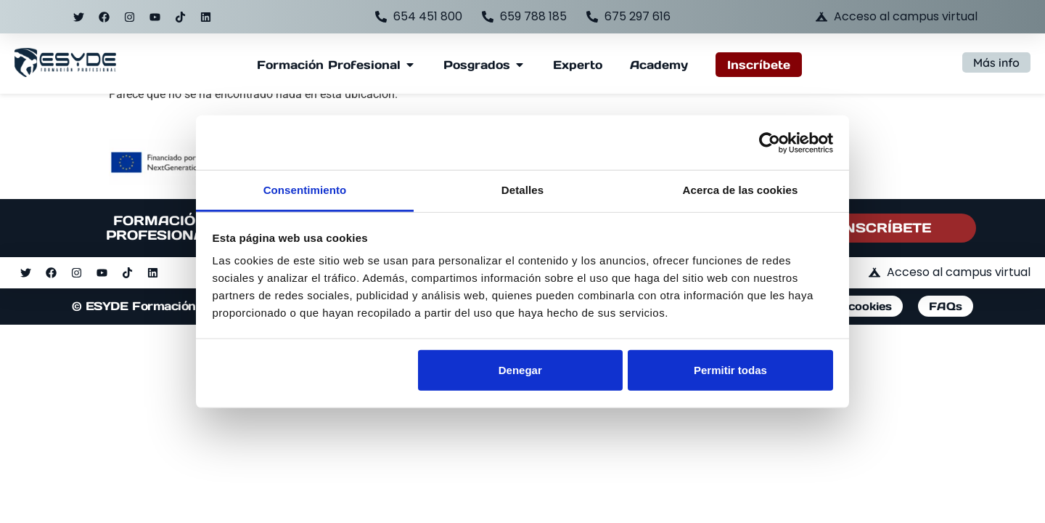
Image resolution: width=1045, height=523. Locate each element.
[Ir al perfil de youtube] (154, 17)
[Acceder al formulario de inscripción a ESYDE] (759, 64)
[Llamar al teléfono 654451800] (418, 16)
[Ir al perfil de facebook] (104, 17)
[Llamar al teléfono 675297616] (628, 16)
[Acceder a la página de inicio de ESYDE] (65, 63)
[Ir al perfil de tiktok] (180, 17)
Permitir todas (730, 369)
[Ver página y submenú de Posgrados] (476, 64)
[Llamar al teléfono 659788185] (524, 16)
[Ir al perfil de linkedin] (205, 17)
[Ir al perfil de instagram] (129, 17)
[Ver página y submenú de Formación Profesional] (329, 64)
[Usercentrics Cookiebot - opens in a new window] (769, 142)
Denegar (520, 369)
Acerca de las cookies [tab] (740, 190)
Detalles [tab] (522, 190)
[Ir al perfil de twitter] (78, 17)
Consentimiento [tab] (305, 190)
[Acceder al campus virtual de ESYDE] (897, 17)
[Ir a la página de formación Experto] (577, 64)
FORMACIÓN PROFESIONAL (160, 227)
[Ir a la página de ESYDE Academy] (659, 64)
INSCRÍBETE (885, 227)
